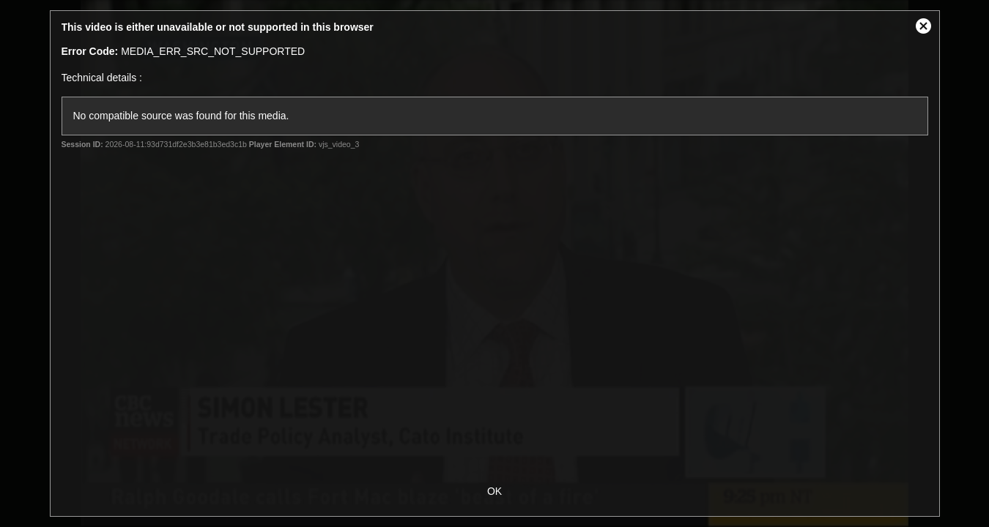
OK (494, 491)
